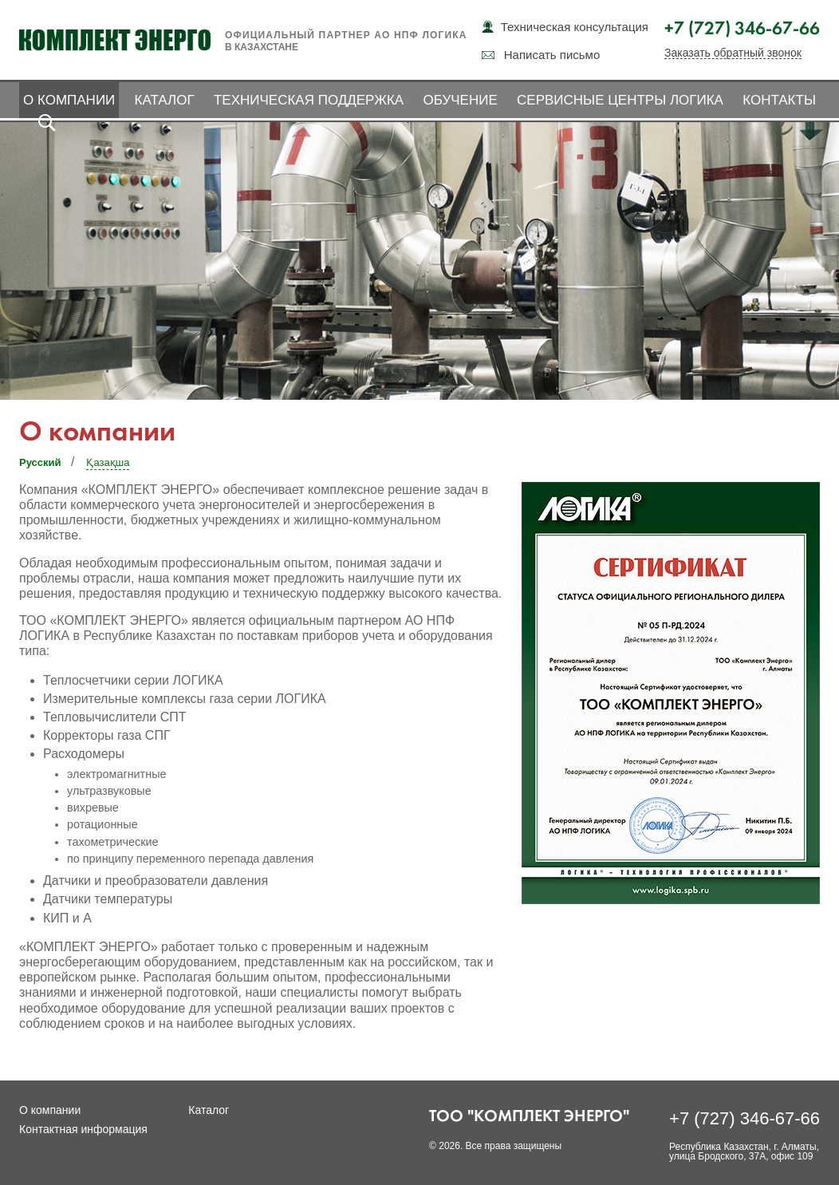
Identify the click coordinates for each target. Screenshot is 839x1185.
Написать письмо (552, 54)
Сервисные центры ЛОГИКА (620, 100)
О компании (69, 100)
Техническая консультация (574, 27)
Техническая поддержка (309, 100)
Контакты (779, 100)
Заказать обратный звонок (733, 53)
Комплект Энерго (115, 40)
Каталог (165, 100)
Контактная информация (83, 1129)
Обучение (460, 100)
